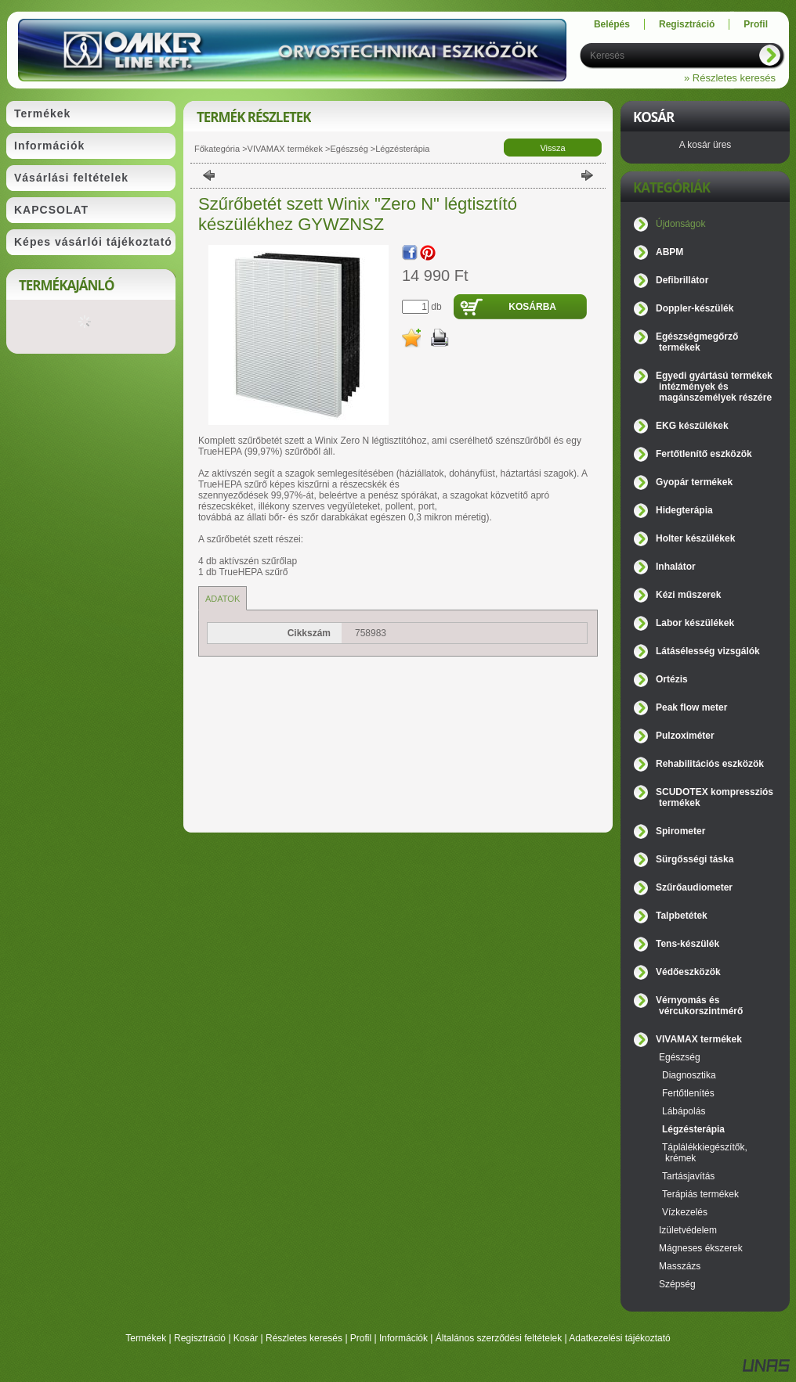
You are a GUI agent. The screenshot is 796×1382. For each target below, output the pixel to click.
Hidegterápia (684, 510)
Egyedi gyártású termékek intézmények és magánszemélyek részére (714, 386)
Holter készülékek (695, 538)
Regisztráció (200, 1338)
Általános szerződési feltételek (499, 1338)
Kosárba (532, 306)
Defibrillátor (682, 280)
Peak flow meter (691, 707)
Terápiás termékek (700, 1194)
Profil (360, 1338)
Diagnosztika (689, 1075)
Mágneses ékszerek (701, 1248)
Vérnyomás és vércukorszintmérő (699, 1006)
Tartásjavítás (688, 1176)
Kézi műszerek (688, 594)
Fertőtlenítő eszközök (704, 453)
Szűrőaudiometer (694, 887)
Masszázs (679, 1266)
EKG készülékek (692, 425)
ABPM (669, 252)
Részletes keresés (304, 1338)
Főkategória (217, 148)
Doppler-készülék (694, 308)
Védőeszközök (688, 971)
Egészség (348, 148)
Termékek (145, 1338)
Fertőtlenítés (688, 1093)
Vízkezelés (684, 1212)
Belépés (612, 24)
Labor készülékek (695, 622)
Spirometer (680, 831)
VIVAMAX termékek (285, 148)
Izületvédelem (688, 1230)
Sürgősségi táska (694, 859)
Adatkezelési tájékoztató (619, 1338)
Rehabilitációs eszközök (710, 763)
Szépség (677, 1284)
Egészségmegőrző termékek (697, 342)
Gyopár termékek (694, 482)
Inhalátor (676, 566)
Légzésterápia (402, 148)
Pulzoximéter (685, 735)
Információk (403, 1338)
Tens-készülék (687, 943)
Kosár (245, 1338)
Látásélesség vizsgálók (708, 651)
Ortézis (672, 679)
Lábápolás (683, 1111)
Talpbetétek (681, 915)
